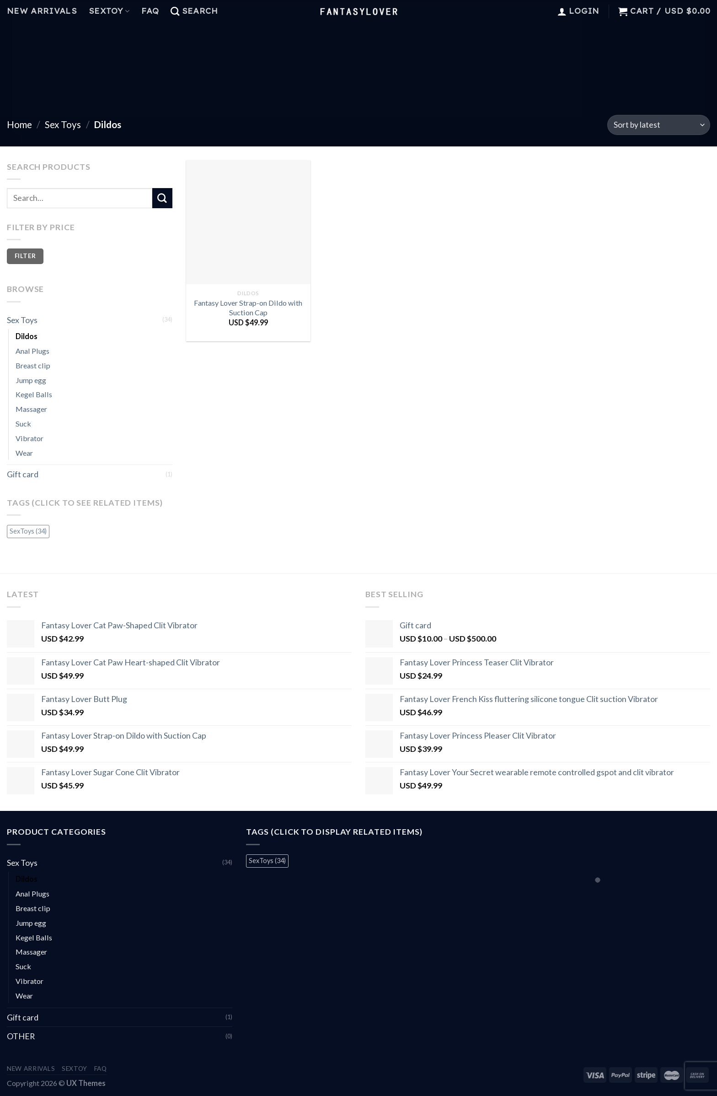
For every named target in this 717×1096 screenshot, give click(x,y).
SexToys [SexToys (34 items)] (28, 531)
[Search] (194, 11)
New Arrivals (42, 11)
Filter (25, 255)
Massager (31, 409)
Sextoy (109, 11)
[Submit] (162, 198)
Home (19, 124)
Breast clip (33, 365)
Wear (24, 452)
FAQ (150, 11)
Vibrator (29, 438)
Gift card (22, 474)
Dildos (26, 336)
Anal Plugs (32, 350)
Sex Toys (63, 124)
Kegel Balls (34, 394)
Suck (23, 423)
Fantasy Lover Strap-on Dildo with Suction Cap (248, 307)
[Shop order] (658, 125)
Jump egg (31, 380)
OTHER (21, 1036)
